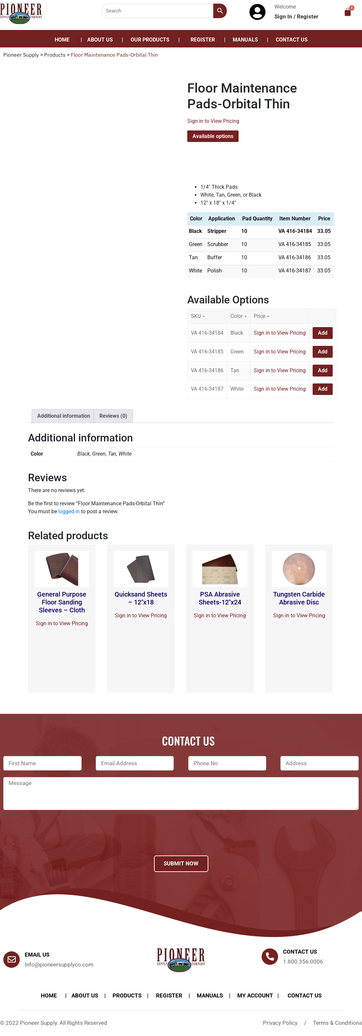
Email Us (37, 954)
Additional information (63, 416)
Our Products (150, 40)
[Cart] (347, 12)
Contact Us (292, 40)
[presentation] (53, 841)
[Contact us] (270, 956)
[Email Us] (11, 959)
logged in (69, 511)
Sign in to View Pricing (213, 121)
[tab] (64, 416)
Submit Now (181, 863)
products (127, 995)
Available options (213, 136)
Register (307, 16)
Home (62, 40)
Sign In (284, 16)
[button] (152, 39)
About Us (100, 40)
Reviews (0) (113, 416)
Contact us (300, 951)
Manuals (245, 40)
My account (255, 995)
